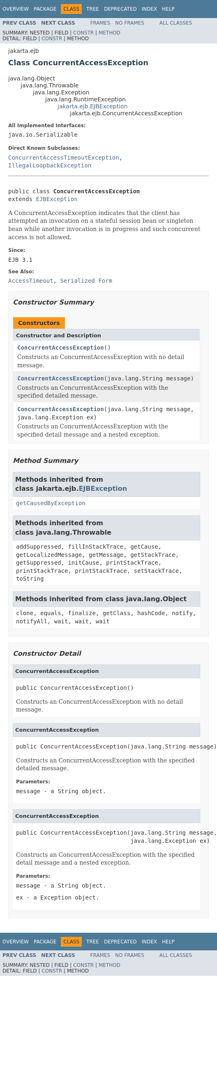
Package (45, 9)
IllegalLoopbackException (49, 165)
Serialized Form (86, 280)
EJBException (56, 199)
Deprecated (120, 9)
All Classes (175, 23)
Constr (83, 33)
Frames (100, 23)
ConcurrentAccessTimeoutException (63, 157)
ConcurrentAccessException (60, 347)
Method (109, 33)
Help (168, 9)
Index (149, 9)
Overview (15, 9)
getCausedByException (50, 503)
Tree (92, 9)
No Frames (129, 23)
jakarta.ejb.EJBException (93, 106)
